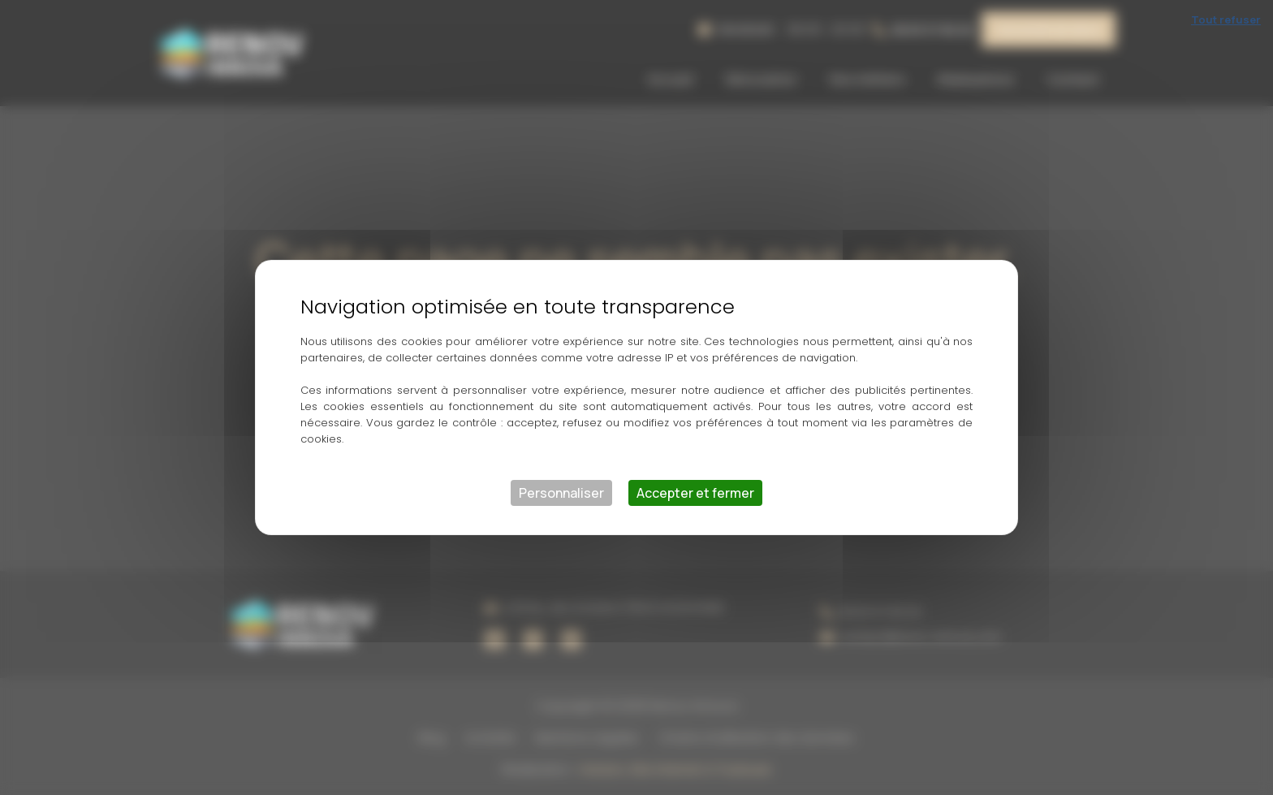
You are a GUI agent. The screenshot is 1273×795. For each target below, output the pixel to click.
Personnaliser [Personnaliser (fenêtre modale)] (561, 493)
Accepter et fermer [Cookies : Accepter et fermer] (695, 493)
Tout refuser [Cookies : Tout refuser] (1226, 19)
